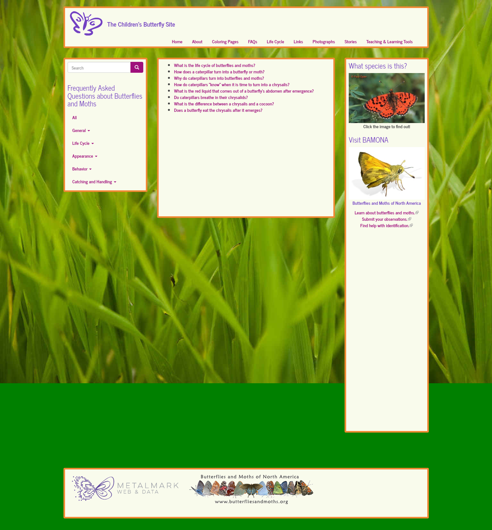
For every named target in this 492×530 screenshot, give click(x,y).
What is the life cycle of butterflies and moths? (214, 65)
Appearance (84, 155)
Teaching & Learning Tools (389, 41)
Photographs (324, 41)
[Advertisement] (246, 167)
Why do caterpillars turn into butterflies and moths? (219, 77)
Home (177, 41)
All (74, 117)
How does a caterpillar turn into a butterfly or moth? (219, 71)
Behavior (82, 168)
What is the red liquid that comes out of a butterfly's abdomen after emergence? (244, 90)
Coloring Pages (225, 41)
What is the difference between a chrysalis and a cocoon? (224, 103)
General (81, 130)
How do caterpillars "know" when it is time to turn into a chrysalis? (231, 84)
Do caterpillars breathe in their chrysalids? (211, 97)
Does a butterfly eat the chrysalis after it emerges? (218, 109)
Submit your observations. (386, 218)
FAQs (252, 41)
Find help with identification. (386, 225)
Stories (351, 41)
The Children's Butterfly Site (141, 22)
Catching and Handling (94, 181)
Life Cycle (275, 41)
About (197, 41)
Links (298, 41)
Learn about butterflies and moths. (386, 212)
